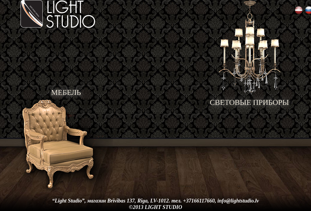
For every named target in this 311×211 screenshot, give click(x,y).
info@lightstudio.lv (238, 201)
